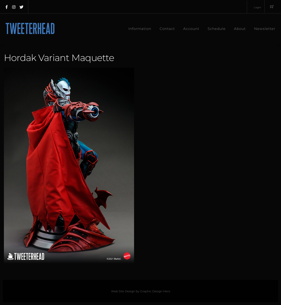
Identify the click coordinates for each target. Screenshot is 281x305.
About (240, 29)
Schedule (217, 29)
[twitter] (21, 6)
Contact (167, 29)
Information (139, 29)
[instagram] (14, 6)
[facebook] (6, 6)
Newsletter (264, 29)
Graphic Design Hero (155, 291)
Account (191, 29)
